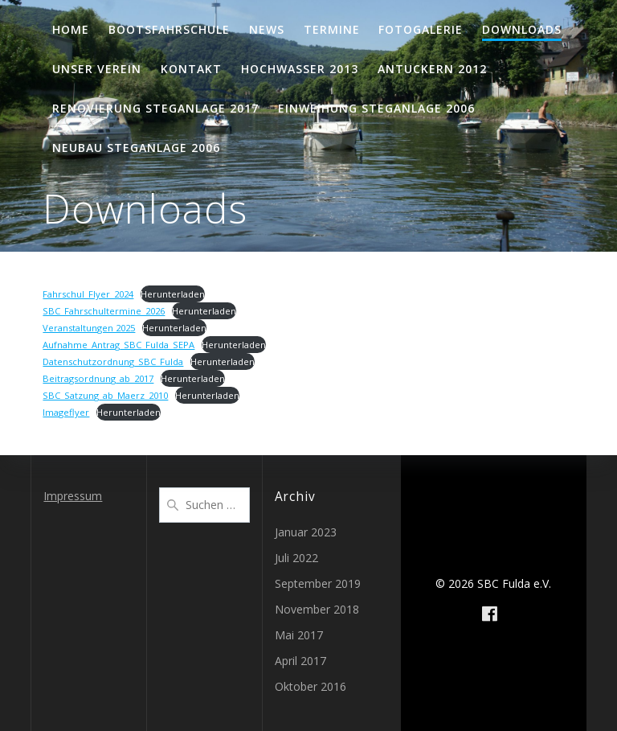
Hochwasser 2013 (299, 68)
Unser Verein (96, 68)
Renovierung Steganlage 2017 (155, 108)
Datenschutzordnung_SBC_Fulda (113, 361)
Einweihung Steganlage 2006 (376, 108)
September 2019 (318, 583)
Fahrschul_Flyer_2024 (88, 294)
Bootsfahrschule (169, 29)
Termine (332, 29)
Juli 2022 (296, 557)
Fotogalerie (420, 29)
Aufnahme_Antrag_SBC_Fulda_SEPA (118, 345)
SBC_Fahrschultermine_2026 (104, 311)
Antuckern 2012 (432, 68)
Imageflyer (66, 412)
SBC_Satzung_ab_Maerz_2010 (105, 395)
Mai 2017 (299, 635)
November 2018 (317, 609)
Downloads (522, 29)
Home (70, 29)
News (266, 29)
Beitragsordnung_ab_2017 (98, 378)
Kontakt (191, 68)
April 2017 (300, 660)
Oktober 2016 (310, 686)
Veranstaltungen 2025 (89, 328)
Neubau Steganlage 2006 (136, 147)
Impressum (72, 495)
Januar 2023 (306, 532)
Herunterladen (173, 294)
